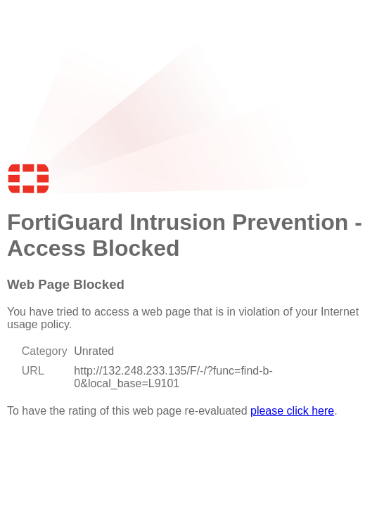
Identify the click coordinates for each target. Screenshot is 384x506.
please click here (292, 411)
